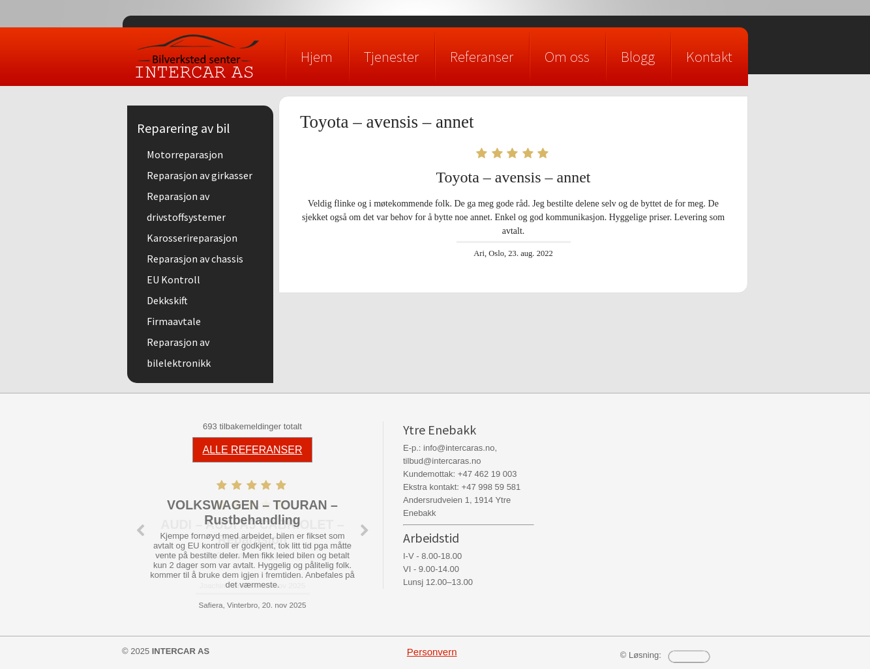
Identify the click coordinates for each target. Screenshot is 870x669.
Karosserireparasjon (192, 237)
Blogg (638, 56)
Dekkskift (167, 300)
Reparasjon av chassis (195, 258)
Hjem (317, 56)
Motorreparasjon (185, 154)
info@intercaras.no (458, 448)
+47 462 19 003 (487, 474)
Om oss (567, 56)
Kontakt (709, 56)
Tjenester (391, 56)
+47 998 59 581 (491, 487)
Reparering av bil (183, 128)
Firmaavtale (174, 321)
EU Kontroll (173, 279)
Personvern (432, 651)
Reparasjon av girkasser (199, 175)
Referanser (481, 56)
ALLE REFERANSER (253, 449)
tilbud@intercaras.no (442, 461)
